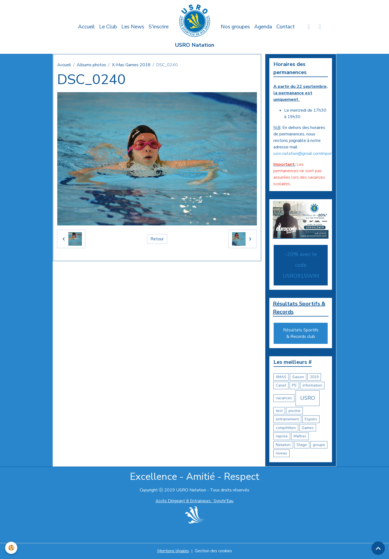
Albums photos (91, 65)
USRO (307, 398)
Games (308, 428)
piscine (294, 411)
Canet (281, 385)
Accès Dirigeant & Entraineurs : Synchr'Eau (194, 501)
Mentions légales (172, 551)
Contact (285, 26)
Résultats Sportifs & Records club (300, 334)
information (312, 385)
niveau (281, 453)
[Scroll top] (378, 548)
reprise (282, 436)
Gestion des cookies (214, 551)
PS (294, 385)
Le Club (108, 26)
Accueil (86, 26)
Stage (302, 445)
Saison (298, 377)
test (279, 411)
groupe (319, 445)
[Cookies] (11, 548)
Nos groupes (235, 26)
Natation (283, 445)
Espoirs (311, 419)
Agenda (263, 26)
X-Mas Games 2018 (131, 65)
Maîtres (300, 436)
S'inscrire (159, 26)
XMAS (281, 377)
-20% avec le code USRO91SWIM (301, 265)
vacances (284, 398)
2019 (314, 377)
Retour (157, 239)
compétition (286, 428)
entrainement (287, 419)
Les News (132, 26)
